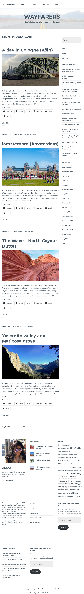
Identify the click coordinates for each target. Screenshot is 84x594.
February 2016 (67, 207)
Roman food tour (68, 113)
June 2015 (65, 243)
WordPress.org (35, 522)
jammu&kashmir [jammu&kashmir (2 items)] (64, 476)
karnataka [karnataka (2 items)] (62, 479)
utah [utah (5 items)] (76, 493)
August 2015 (66, 234)
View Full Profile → (8, 480)
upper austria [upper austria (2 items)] (63, 493)
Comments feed (35, 518)
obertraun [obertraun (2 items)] (77, 481)
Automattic (57, 589)
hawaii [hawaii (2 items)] (78, 471)
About (56, 4)
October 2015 (66, 225)
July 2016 (65, 194)
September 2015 (67, 230)
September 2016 (67, 189)
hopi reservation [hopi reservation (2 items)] (64, 474)
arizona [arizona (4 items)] (69, 457)
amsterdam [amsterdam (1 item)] (74, 452)
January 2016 (66, 212)
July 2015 (65, 239)
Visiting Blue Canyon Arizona (12, 560)
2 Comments (27, 427)
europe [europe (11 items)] (76, 467)
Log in (32, 509)
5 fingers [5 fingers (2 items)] (61, 445)
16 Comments (28, 326)
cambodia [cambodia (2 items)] (71, 464)
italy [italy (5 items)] (78, 473)
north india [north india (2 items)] (69, 481)
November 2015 (67, 221)
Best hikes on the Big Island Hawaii (14, 564)
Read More (34, 104)
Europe (24, 4)
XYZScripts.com (50, 593)
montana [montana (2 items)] (61, 481)
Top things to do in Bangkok (71, 109)
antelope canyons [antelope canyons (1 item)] (63, 454)
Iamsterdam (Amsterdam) (30, 143)
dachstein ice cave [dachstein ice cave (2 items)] (65, 468)
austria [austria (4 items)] (67, 460)
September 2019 (67, 171)
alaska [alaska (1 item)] (72, 445)
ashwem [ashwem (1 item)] (76, 457)
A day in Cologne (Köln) (27, 50)
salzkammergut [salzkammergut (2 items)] (76, 487)
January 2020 (67, 167)
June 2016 (65, 198)
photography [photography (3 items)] (63, 486)
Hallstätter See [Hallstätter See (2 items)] (70, 471)
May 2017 (65, 185)
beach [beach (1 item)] (80, 460)
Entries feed (34, 513)
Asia (35, 4)
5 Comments (28, 231)
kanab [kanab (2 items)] (73, 476)
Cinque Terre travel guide (70, 124)
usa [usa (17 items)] (71, 492)
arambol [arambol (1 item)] (70, 454)
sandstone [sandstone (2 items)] (62, 489)
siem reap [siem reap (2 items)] (70, 489)
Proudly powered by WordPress (32, 589)
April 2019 (65, 176)
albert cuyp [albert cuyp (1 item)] (66, 448)
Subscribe (63, 527)
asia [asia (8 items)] (60, 460)
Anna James (18, 134)
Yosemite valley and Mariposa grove (24, 338)
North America (9, 4)
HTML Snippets (33, 593)
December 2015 (67, 216)
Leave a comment (30, 134)
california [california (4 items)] (63, 464)
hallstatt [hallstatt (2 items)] (61, 471)
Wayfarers (42, 16)
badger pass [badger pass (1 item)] (74, 460)
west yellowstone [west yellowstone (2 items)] (64, 496)
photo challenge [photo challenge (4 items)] (73, 484)
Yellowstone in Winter (69, 142)
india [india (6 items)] (73, 473)
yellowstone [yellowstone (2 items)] (75, 496)
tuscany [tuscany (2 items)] (77, 489)
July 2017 (65, 180)
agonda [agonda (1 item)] (67, 445)
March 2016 (66, 203)
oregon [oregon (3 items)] (61, 484)
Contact (47, 4)
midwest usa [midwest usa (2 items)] (71, 479)
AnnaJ (6, 468)
